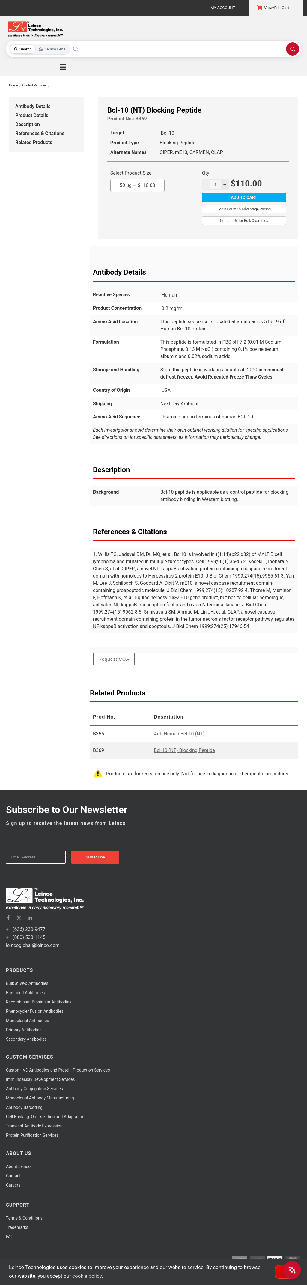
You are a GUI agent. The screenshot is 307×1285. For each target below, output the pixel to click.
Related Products (33, 142)
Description (27, 124)
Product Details (31, 115)
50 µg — (137, 183)
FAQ (9, 1236)
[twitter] (19, 917)
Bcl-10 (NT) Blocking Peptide (184, 750)
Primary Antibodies (23, 1029)
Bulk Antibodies (27, 983)
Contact (13, 1175)
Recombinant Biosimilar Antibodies (38, 1002)
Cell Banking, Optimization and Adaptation (45, 1116)
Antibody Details (32, 106)
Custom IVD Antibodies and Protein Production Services (58, 1070)
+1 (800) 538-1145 (25, 937)
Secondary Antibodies (26, 1039)
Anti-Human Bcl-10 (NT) (179, 734)
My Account (222, 7)
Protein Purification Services (32, 1135)
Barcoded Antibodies (25, 992)
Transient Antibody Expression (34, 1126)
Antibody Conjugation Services (34, 1088)
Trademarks (17, 1227)
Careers (13, 1185)
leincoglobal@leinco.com (33, 945)
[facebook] (8, 917)
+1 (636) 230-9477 (25, 929)
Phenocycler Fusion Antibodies (35, 1011)
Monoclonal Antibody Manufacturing (40, 1098)
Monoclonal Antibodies (27, 1020)
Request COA (114, 659)
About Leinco (18, 1166)
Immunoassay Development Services (40, 1079)
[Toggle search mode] (39, 49)
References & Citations (39, 133)
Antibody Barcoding (24, 1107)
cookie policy (87, 1276)
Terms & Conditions (24, 1218)
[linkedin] (30, 917)
